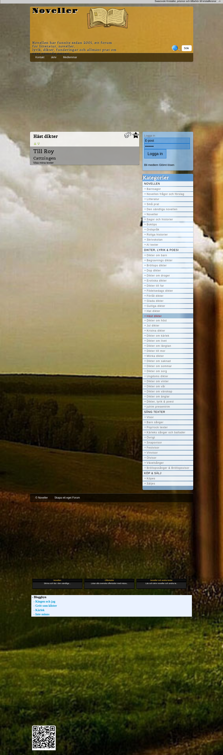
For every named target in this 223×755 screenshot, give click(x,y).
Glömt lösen (166, 165)
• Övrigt (150, 437)
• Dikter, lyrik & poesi (159, 401)
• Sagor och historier (159, 219)
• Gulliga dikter (155, 306)
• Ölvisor (151, 457)
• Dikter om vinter (157, 381)
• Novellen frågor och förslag (164, 194)
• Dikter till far (154, 285)
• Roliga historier (156, 234)
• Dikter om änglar (157, 396)
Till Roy (43, 151)
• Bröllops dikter (156, 265)
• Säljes (150, 483)
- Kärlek (38, 610)
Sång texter (154, 412)
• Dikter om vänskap (158, 391)
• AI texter (152, 244)
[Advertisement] (111, 96)
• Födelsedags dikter (159, 290)
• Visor (149, 417)
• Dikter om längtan (158, 345)
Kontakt (40, 57)
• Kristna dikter (155, 330)
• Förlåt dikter (154, 295)
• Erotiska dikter (156, 280)
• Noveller (151, 214)
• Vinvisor (151, 452)
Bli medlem (151, 165)
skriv (53, 57)
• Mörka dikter (154, 356)
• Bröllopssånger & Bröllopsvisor (167, 467)
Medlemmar (70, 57)
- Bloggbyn (38, 597)
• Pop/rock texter (156, 427)
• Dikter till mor (155, 350)
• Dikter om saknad (158, 361)
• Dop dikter (153, 270)
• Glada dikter (154, 300)
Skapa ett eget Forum (67, 497)
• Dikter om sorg (156, 371)
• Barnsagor (153, 189)
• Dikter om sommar (158, 366)
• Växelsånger (154, 462)
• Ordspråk (152, 229)
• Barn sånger (154, 422)
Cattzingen (44, 158)
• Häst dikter (153, 316)
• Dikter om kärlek (157, 335)
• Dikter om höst (156, 320)
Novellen (152, 183)
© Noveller (42, 497)
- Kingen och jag (43, 601)
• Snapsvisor (153, 442)
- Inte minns (40, 614)
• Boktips (151, 224)
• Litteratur (152, 199)
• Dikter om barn (156, 255)
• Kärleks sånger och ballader (165, 432)
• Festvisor (152, 447)
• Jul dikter (152, 325)
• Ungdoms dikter (157, 376)
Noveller (55, 11)
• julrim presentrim (157, 406)
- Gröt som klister (44, 605)
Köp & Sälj (152, 473)
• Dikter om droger (157, 275)
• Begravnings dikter (159, 260)
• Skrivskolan (154, 239)
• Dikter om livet (156, 340)
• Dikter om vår (155, 386)
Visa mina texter (43, 162)
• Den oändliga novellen (161, 209)
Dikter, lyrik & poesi (161, 250)
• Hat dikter (152, 311)
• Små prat (152, 204)
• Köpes (150, 478)
